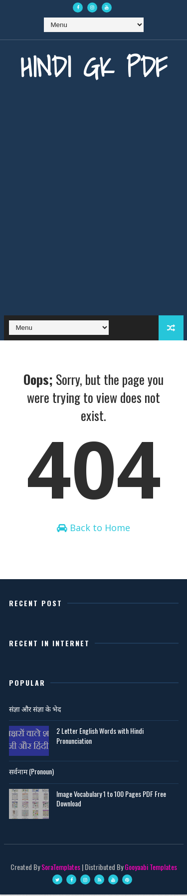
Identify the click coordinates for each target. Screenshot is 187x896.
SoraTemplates (60, 868)
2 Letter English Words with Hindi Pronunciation (100, 737)
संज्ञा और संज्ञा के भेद (35, 710)
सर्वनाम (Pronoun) (31, 772)
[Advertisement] (93, 206)
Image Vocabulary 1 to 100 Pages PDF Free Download (111, 800)
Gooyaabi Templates (151, 868)
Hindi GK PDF (93, 67)
